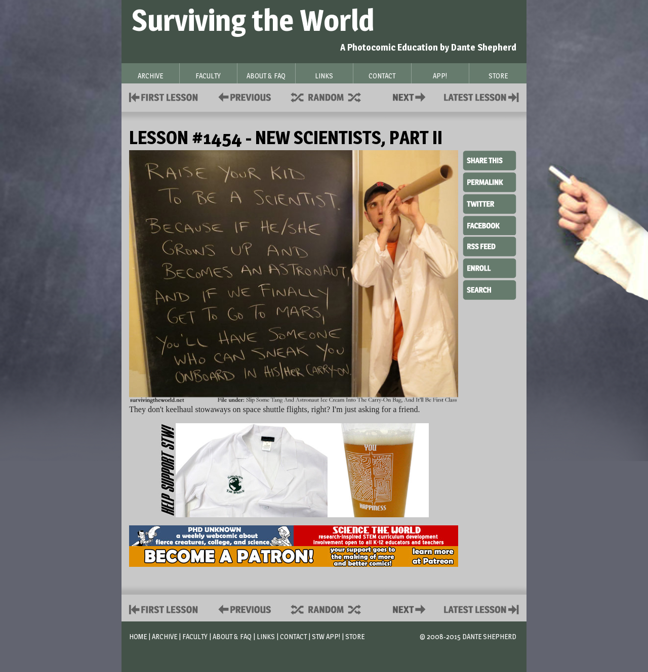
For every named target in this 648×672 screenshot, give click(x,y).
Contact (411, 96)
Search (489, 289)
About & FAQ (232, 636)
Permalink (489, 182)
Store (354, 636)
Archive (164, 636)
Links (266, 636)
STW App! (326, 636)
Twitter (489, 203)
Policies (242, 96)
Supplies (332, 96)
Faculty (195, 636)
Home (138, 636)
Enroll (489, 267)
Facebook (489, 224)
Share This (489, 160)
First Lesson (164, 96)
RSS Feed (489, 245)
